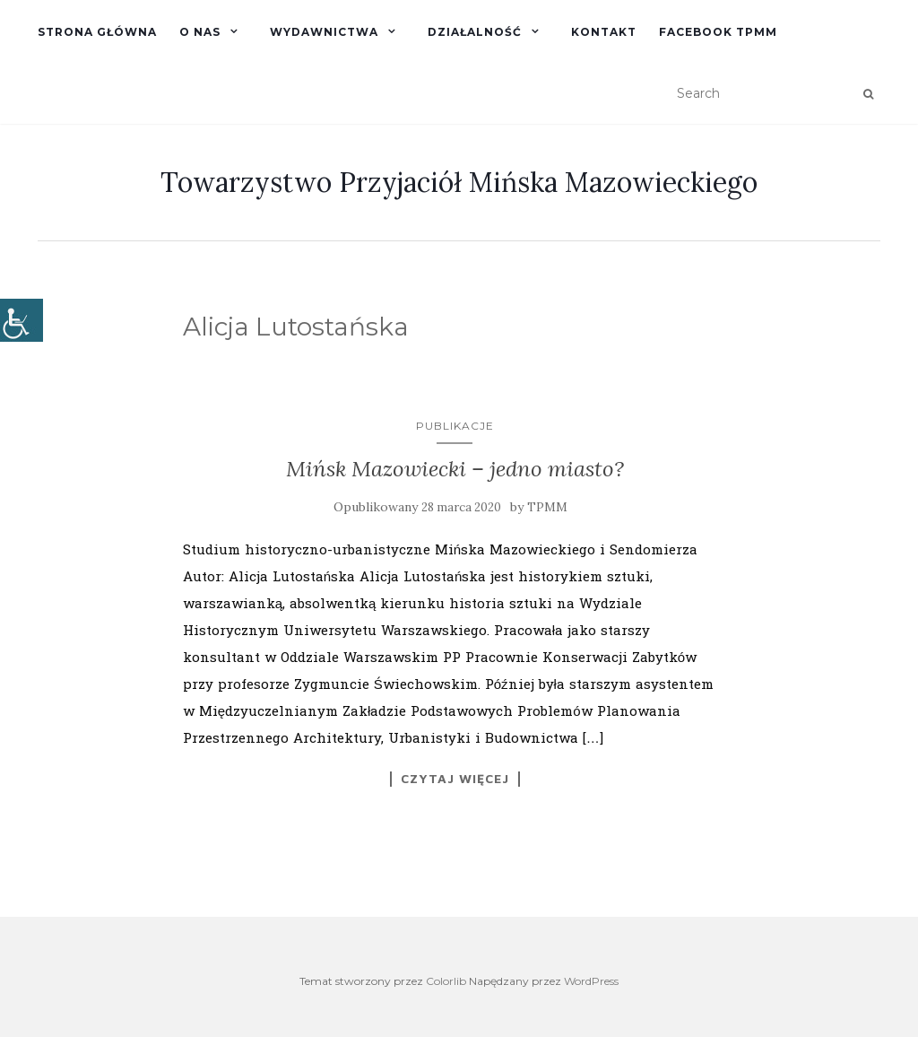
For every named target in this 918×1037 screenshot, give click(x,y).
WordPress (591, 981)
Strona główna (97, 32)
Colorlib (446, 981)
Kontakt (604, 32)
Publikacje (455, 425)
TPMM (547, 507)
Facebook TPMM (718, 32)
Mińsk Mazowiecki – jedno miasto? (455, 469)
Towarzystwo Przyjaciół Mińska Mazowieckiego (459, 182)
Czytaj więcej (455, 778)
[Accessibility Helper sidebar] (21, 320)
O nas (200, 32)
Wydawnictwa (324, 32)
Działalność (475, 32)
